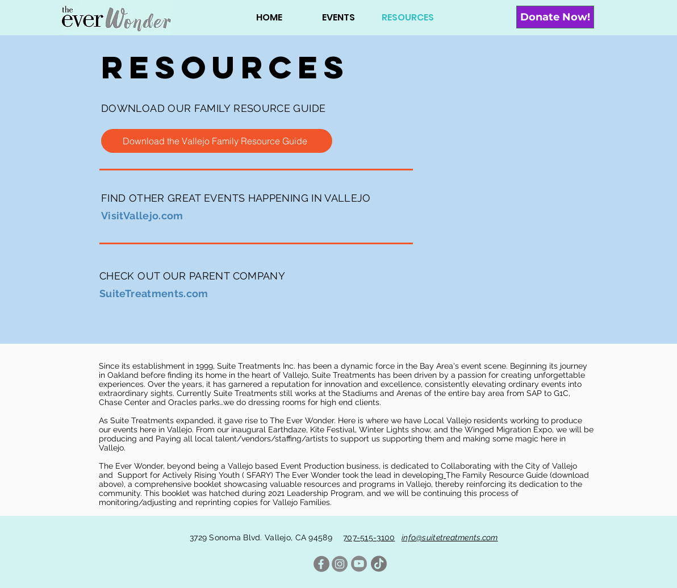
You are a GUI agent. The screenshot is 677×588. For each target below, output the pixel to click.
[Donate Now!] (555, 17)
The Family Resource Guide (497, 474)
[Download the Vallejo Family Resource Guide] (216, 141)
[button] (338, 17)
